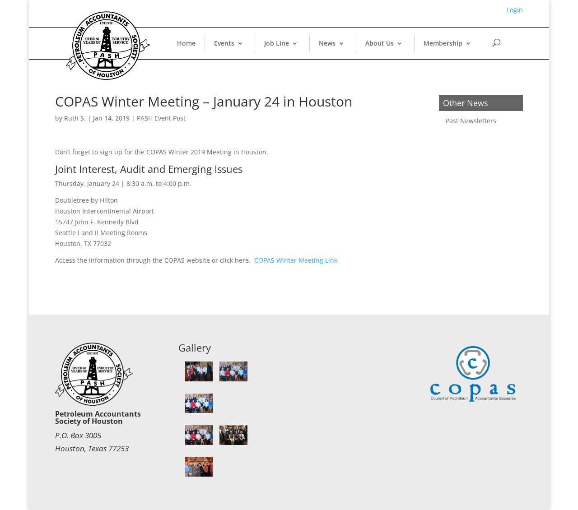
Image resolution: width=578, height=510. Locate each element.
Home (186, 43)
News (327, 43)
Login (515, 9)
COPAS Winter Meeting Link (295, 260)
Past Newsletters (471, 120)
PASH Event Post (161, 118)
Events (224, 43)
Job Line (276, 43)
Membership (443, 43)
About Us (379, 43)
